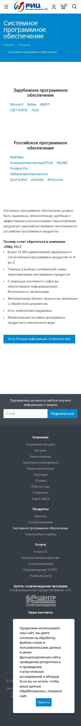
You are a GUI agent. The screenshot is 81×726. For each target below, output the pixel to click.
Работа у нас (41, 486)
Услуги (40, 545)
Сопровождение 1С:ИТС (40, 570)
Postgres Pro (19, 168)
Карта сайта (40, 498)
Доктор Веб (18, 179)
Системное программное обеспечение (40, 528)
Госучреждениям (40, 522)
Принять (43, 702)
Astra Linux (55, 179)
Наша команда (40, 456)
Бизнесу (40, 516)
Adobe (31, 104)
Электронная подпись (40, 534)
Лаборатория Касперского (29, 174)
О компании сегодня (40, 444)
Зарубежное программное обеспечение (40, 93)
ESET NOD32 (19, 110)
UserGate (37, 179)
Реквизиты (40, 492)
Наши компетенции (40, 468)
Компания (40, 437)
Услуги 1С (40, 551)
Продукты (40, 509)
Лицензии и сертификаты (40, 462)
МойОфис (17, 157)
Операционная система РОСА (31, 163)
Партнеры (40, 474)
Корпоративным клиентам (40, 557)
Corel (35, 110)
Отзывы (40, 480)
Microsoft (16, 104)
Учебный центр (41, 576)
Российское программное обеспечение (40, 145)
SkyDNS (62, 163)
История (40, 450)
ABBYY (45, 104)
